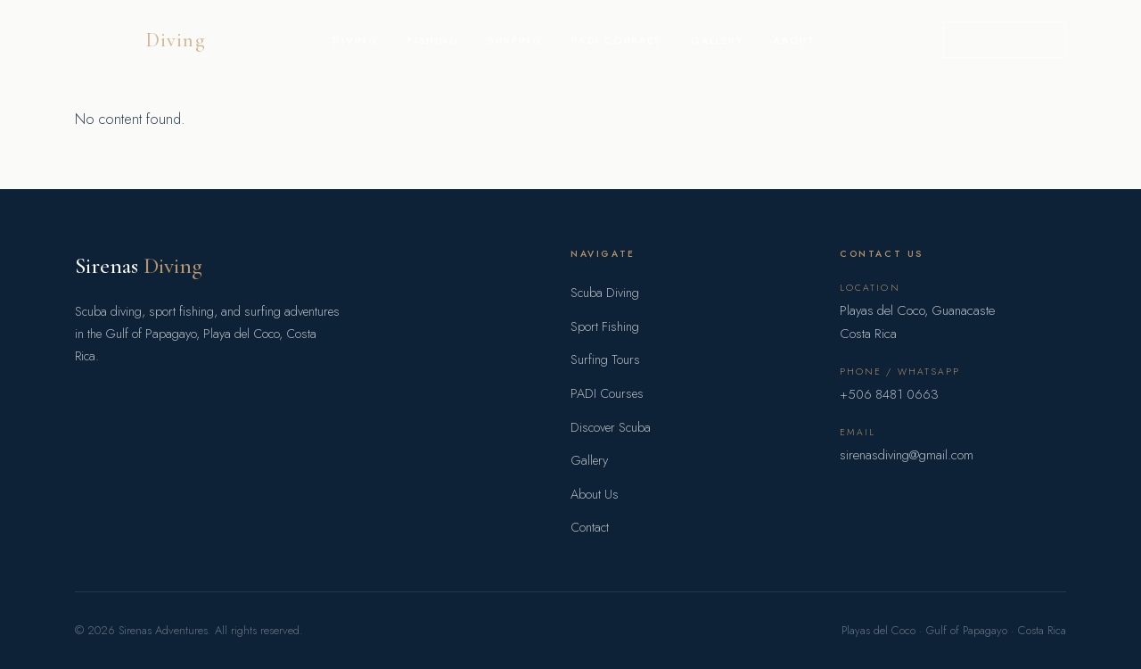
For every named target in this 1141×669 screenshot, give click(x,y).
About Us (594, 494)
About (794, 40)
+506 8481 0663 (889, 394)
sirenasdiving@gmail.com (906, 455)
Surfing (515, 40)
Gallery (718, 40)
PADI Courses (616, 40)
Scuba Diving (604, 292)
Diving (355, 40)
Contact (589, 527)
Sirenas (138, 265)
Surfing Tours (605, 359)
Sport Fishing (604, 326)
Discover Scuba (610, 427)
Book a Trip (1005, 39)
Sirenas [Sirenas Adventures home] (140, 40)
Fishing (433, 40)
